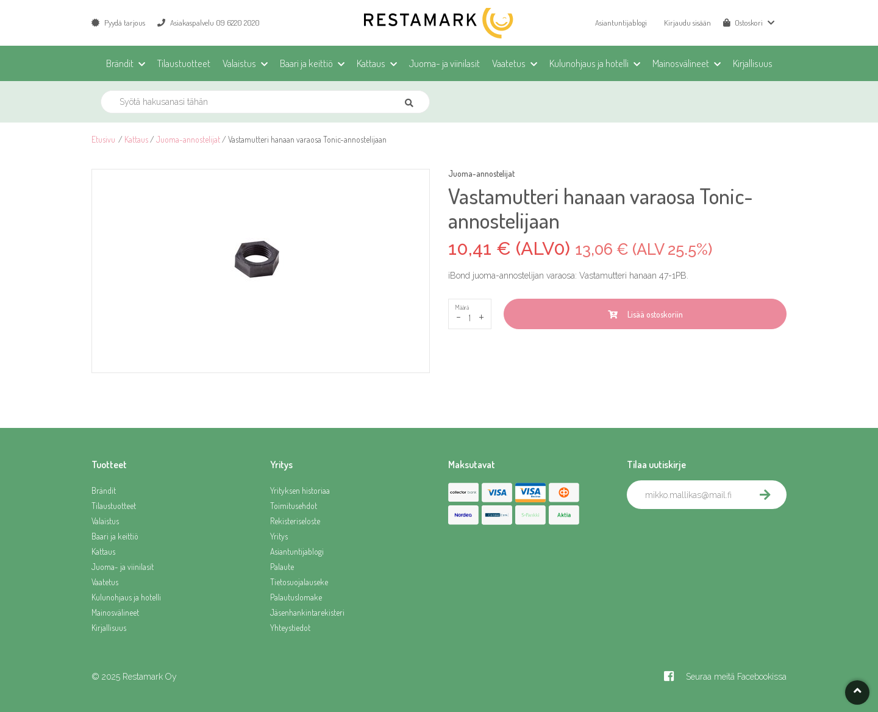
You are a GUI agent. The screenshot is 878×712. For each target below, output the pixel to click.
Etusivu (103, 139)
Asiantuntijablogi (621, 22)
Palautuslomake (296, 597)
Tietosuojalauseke (299, 582)
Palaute (282, 566)
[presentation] (719, 536)
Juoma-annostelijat (188, 139)
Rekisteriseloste (295, 521)
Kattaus (136, 139)
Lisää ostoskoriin (645, 314)
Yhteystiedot (290, 627)
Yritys (279, 536)
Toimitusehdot (293, 505)
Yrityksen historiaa (300, 490)
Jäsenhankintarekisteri (307, 612)
